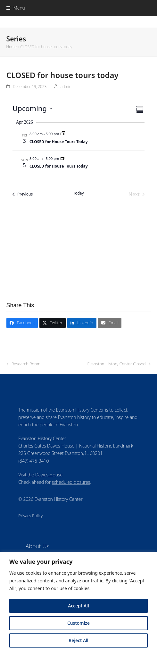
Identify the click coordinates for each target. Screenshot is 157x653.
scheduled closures (71, 482)
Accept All (78, 606)
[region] (78, 602)
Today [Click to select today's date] (78, 193)
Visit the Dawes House (40, 475)
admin (66, 86)
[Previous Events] (22, 194)
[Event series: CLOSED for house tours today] (63, 133)
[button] (15, 8)
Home (11, 46)
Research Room (23, 364)
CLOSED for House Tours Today (58, 141)
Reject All (78, 640)
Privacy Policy (30, 515)
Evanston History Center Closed (119, 364)
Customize (78, 623)
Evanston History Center (78, 21)
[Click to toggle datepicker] (32, 108)
